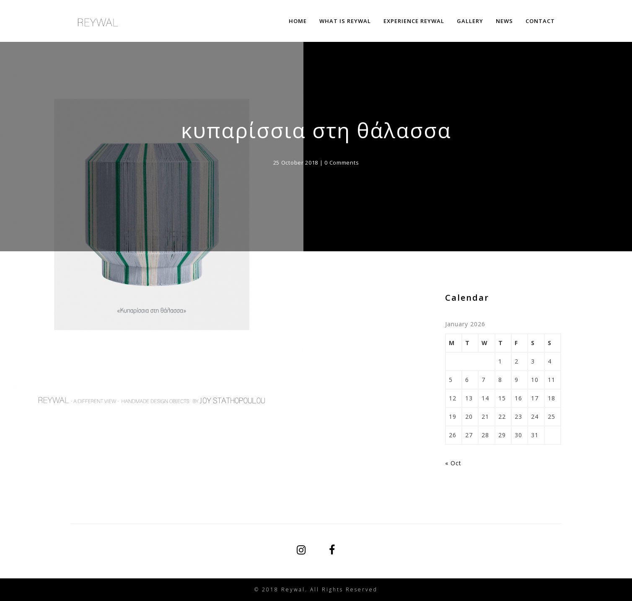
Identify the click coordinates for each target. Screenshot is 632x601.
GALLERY (470, 21)
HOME (298, 21)
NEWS (504, 21)
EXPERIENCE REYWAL (413, 21)
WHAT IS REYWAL (345, 21)
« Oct (453, 463)
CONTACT (540, 21)
